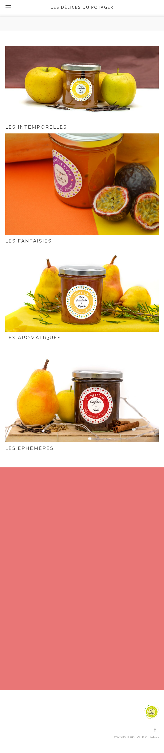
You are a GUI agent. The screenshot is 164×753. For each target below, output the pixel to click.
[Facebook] (155, 729)
